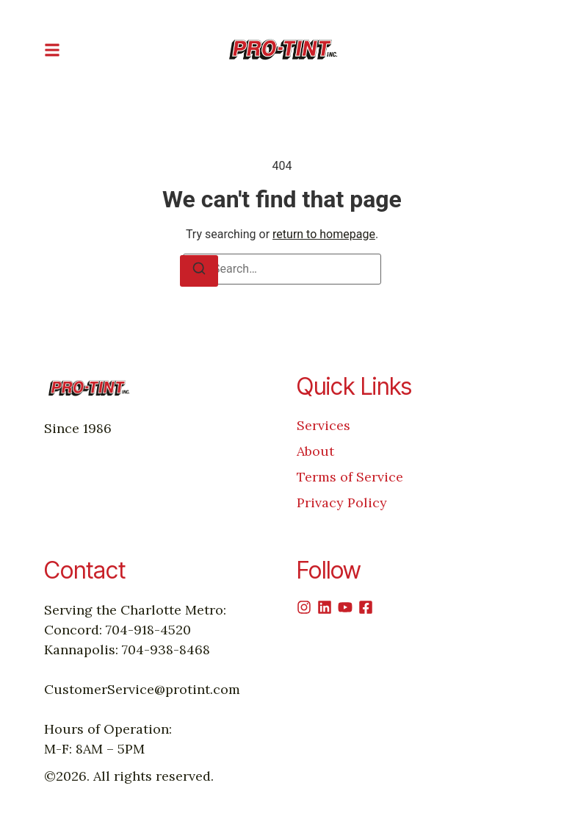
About (315, 451)
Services (323, 425)
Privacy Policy (342, 502)
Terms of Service (350, 476)
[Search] (199, 271)
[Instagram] (304, 607)
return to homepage (323, 234)
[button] (52, 49)
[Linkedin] (324, 607)
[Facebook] (365, 607)
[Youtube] (345, 607)
